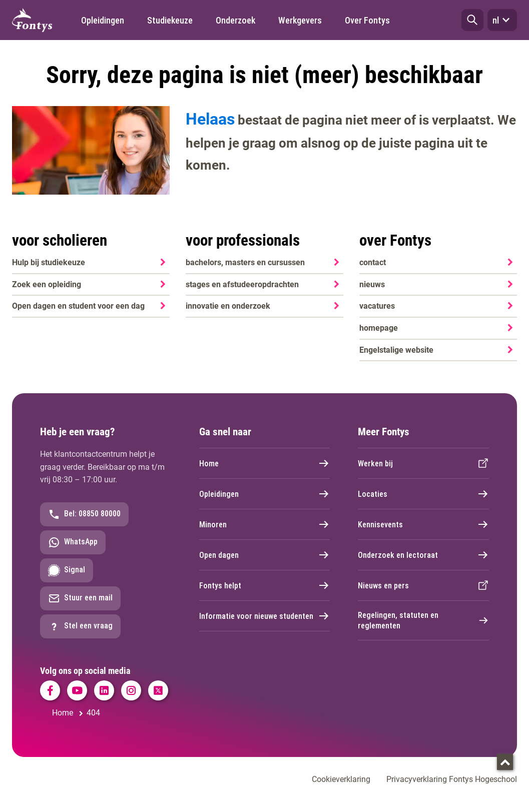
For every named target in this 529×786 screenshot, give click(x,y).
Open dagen (264, 555)
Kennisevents (423, 524)
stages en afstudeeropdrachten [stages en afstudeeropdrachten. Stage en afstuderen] (242, 284)
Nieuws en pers (423, 585)
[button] (472, 20)
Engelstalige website (396, 350)
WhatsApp (73, 542)
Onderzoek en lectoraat (423, 555)
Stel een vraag (80, 626)
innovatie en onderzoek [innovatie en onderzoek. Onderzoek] (228, 306)
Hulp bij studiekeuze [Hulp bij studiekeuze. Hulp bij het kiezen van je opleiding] (48, 262)
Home (264, 463)
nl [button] (502, 20)
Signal (66, 570)
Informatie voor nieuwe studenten (264, 616)
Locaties (423, 494)
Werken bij (423, 463)
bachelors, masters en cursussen (245, 262)
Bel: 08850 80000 (84, 514)
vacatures (377, 306)
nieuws (372, 284)
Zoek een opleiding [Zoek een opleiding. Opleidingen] (46, 284)
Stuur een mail (80, 598)
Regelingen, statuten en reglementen (423, 620)
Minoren (264, 524)
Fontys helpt (264, 585)
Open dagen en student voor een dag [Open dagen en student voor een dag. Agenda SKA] (78, 306)
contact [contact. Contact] (372, 262)
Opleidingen (264, 494)
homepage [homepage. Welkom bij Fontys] (378, 328)
